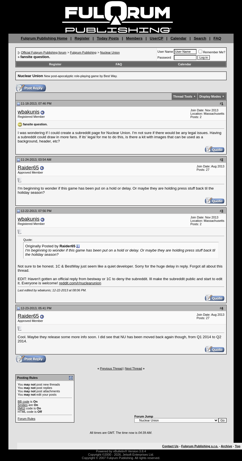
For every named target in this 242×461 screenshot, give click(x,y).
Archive (226, 446)
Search (200, 38)
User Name (165, 51)
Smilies (22, 405)
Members (134, 38)
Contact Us (170, 446)
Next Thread (133, 368)
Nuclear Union (110, 52)
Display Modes (210, 96)
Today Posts (108, 38)
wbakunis (29, 112)
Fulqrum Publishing (83, 52)
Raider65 (28, 167)
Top (237, 446)
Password (164, 57)
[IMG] (21, 408)
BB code (23, 401)
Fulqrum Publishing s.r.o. (199, 446)
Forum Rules (26, 418)
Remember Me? (212, 52)
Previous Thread (111, 368)
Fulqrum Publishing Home (44, 38)
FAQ (217, 38)
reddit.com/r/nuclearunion (80, 283)
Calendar (178, 38)
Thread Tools (182, 96)
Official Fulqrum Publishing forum (43, 52)
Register (82, 38)
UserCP (156, 38)
